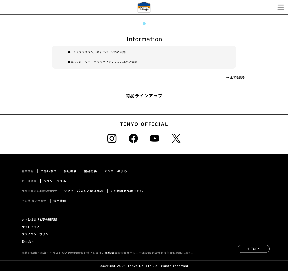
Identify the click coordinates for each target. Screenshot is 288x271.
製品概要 (90, 171)
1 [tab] (144, 23)
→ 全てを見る (235, 77)
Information (144, 39)
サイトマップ (30, 226)
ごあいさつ (48, 171)
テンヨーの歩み (115, 171)
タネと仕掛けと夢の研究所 (39, 219)
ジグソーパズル (54, 181)
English (28, 241)
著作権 (109, 252)
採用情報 (59, 200)
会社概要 (70, 171)
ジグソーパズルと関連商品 (83, 191)
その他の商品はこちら (126, 191)
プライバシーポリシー (36, 234)
